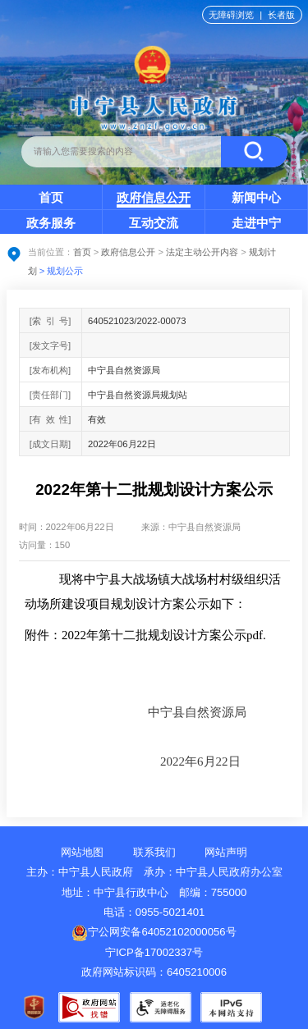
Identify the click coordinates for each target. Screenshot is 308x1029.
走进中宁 (256, 223)
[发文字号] (50, 345)
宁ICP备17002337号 (155, 952)
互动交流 (153, 223)
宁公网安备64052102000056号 (153, 932)
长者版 (281, 15)
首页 (51, 197)
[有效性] (50, 419)
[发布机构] (50, 370)
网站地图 (82, 852)
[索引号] (50, 321)
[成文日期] (50, 444)
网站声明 (226, 852)
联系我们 (154, 852)
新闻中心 (256, 197)
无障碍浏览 (231, 15)
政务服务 (51, 223)
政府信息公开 (154, 197)
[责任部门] (50, 395)
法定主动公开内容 (202, 252)
